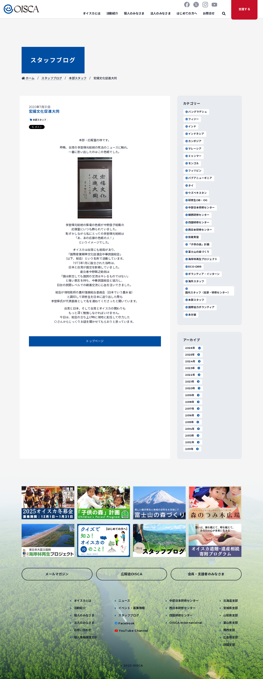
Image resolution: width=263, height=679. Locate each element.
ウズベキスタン (196, 192)
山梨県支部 (230, 615)
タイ (189, 185)
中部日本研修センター (200, 207)
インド (190, 126)
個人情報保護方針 (85, 637)
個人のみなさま (134, 13)
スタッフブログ (53, 60)
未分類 (190, 314)
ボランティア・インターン (202, 274)
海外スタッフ (194, 281)
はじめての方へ (187, 13)
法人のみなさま (160, 13)
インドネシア (194, 133)
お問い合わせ (82, 630)
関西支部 (229, 630)
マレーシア (193, 148)
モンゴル (192, 163)
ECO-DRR (193, 266)
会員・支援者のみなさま (206, 574)
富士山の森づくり (197, 251)
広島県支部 (230, 637)
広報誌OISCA (131, 574)
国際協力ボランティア (200, 307)
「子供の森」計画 (197, 244)
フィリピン (193, 170)
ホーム (28, 78)
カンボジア (193, 141)
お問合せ (209, 13)
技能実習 (192, 237)
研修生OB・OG (196, 200)
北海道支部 (230, 601)
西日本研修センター (198, 229)
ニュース (124, 601)
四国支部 (229, 645)
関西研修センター (197, 214)
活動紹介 (112, 13)
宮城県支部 (230, 608)
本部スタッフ (77, 78)
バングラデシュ (196, 111)
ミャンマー (193, 156)
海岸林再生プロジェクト (201, 259)
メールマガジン (57, 574)
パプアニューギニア (198, 178)
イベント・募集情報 (131, 608)
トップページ (94, 341)
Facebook (126, 623)
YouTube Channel (133, 631)
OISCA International (185, 623)
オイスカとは (91, 13)
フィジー (192, 119)
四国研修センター (197, 222)
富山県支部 (230, 623)
